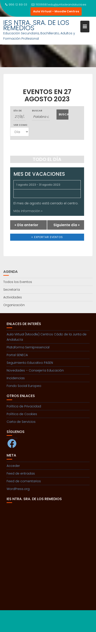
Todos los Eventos (17, 282)
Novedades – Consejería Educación (35, 370)
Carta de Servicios (21, 421)
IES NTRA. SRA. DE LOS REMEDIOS (36, 25)
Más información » (27, 211)
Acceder (13, 466)
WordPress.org (18, 489)
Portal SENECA (17, 355)
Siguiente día (66, 225)
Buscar (37, 110)
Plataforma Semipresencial (28, 347)
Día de (17, 110)
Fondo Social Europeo (24, 386)
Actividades (12, 297)
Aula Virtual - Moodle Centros (56, 11)
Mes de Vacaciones (39, 173)
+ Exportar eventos (47, 237)
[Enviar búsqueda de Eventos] (62, 114)
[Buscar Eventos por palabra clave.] (41, 116)
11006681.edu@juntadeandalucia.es (59, 4)
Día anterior (26, 225)
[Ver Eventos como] (19, 131)
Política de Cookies (22, 414)
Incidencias (16, 378)
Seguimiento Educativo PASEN (30, 362)
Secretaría (11, 289)
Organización (14, 305)
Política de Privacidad (24, 406)
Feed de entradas (21, 473)
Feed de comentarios (24, 481)
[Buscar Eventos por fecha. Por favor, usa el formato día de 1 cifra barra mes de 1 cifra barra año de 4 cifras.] (19, 116)
